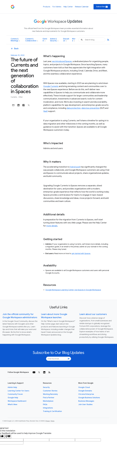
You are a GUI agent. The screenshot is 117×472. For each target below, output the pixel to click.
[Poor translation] (7, 436)
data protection (74, 108)
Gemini (45, 40)
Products (46, 7)
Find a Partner (48, 398)
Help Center (68, 7)
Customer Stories (50, 391)
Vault (45, 111)
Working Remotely (50, 394)
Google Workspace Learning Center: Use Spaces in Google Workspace (73, 290)
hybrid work (75, 167)
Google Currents (50, 86)
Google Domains (85, 391)
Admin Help (12, 387)
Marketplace (48, 401)
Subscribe (102, 6)
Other (21, 97)
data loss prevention (90, 108)
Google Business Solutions (89, 398)
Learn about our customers (93, 314)
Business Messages (86, 401)
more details (51, 226)
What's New (12, 404)
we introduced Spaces (62, 61)
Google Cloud (84, 387)
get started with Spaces (81, 253)
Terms (52, 421)
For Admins (56, 7)
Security (46, 387)
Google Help (13, 398)
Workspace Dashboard (17, 401)
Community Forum (15, 394)
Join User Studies (85, 404)
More (73, 40)
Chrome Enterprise (86, 394)
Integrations (48, 408)
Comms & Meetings (15, 40)
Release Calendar (82, 7)
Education (66, 40)
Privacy (48, 421)
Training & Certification (52, 411)
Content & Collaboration (31, 40)
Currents (14, 97)
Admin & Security (54, 40)
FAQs (45, 404)
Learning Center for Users (18, 391)
